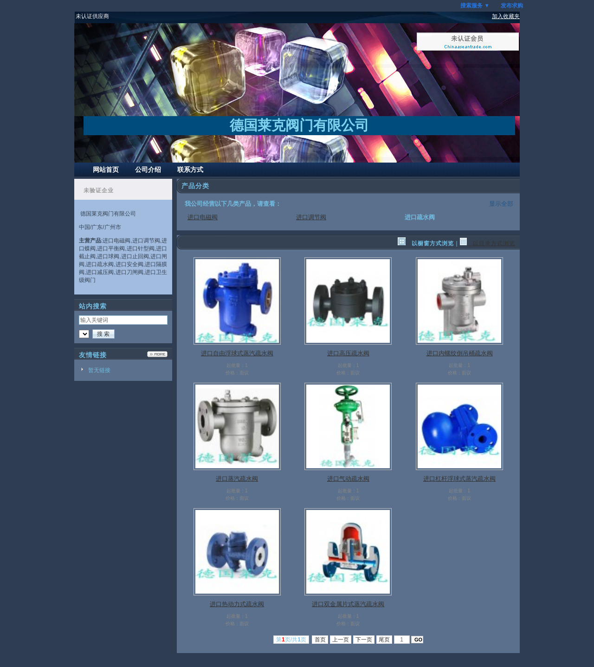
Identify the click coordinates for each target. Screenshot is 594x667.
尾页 (384, 639)
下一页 (364, 639)
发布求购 (512, 5)
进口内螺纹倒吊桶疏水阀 (459, 353)
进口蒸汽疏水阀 (237, 478)
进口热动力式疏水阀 (237, 604)
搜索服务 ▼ (475, 5)
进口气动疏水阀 (348, 478)
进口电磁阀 (202, 217)
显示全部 (501, 203)
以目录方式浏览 (487, 243)
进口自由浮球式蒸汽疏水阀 (237, 353)
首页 (320, 639)
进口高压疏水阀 (348, 353)
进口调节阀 (311, 217)
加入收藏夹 (506, 16)
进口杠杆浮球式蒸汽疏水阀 (459, 478)
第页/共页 (291, 639)
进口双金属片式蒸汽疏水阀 (348, 604)
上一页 (341, 639)
